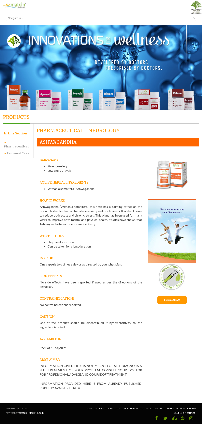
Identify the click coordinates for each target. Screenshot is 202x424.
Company (99, 408)
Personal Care (18, 153)
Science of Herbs (149, 408)
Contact (191, 413)
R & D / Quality (167, 408)
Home (89, 408)
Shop (183, 413)
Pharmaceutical (16, 146)
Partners (181, 408)
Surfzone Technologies (31, 413)
